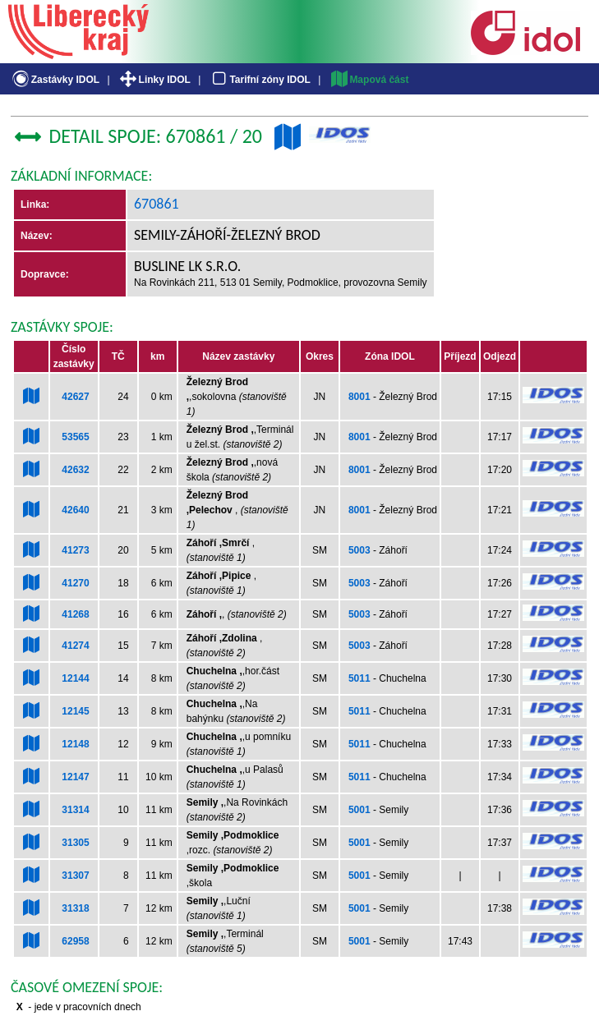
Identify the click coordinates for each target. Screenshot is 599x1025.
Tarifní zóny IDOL (260, 79)
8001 (359, 396)
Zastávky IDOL (54, 79)
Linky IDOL (154, 79)
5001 (359, 810)
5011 (359, 678)
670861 (156, 204)
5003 (359, 550)
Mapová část (369, 79)
